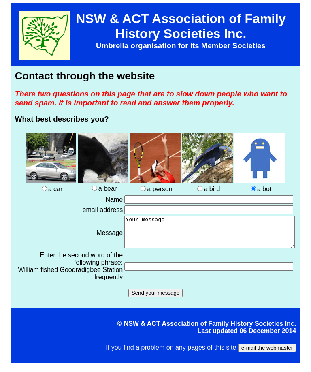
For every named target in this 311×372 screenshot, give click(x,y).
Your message (199, 235)
